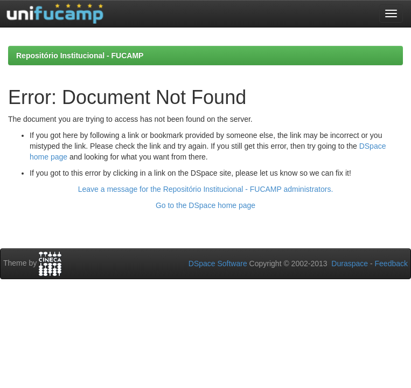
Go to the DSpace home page (205, 205)
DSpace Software (218, 263)
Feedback (391, 263)
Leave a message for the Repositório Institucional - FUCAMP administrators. (205, 189)
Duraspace (349, 263)
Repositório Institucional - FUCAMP (79, 55)
